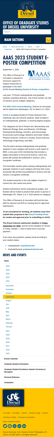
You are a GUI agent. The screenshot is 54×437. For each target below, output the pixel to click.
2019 (8, 339)
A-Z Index (6, 413)
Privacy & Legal (34, 413)
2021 (8, 331)
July (7, 304)
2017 (8, 346)
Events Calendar (11, 359)
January (9, 327)
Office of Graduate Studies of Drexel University (26, 25)
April (7, 315)
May (7, 312)
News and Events (17, 47)
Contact (45, 413)
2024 (8, 274)
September (8, 49)
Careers (24, 413)
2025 (8, 270)
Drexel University (27, 9)
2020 (8, 335)
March (8, 319)
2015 (8, 353)
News (30, 47)
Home (5, 47)
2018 (8, 342)
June (8, 308)
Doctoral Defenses (11, 377)
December (10, 286)
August (8, 301)
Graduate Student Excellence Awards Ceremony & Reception (25, 370)
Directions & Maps (9, 417)
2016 (8, 350)
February (9, 323)
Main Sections (14, 40)
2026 (8, 266)
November (10, 289)
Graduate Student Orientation (16, 364)
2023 (8, 277)
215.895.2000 (14, 435)
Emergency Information (26, 417)
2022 (37, 47)
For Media (16, 413)
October (9, 293)
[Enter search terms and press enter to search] (27, 31)
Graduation (9, 383)
